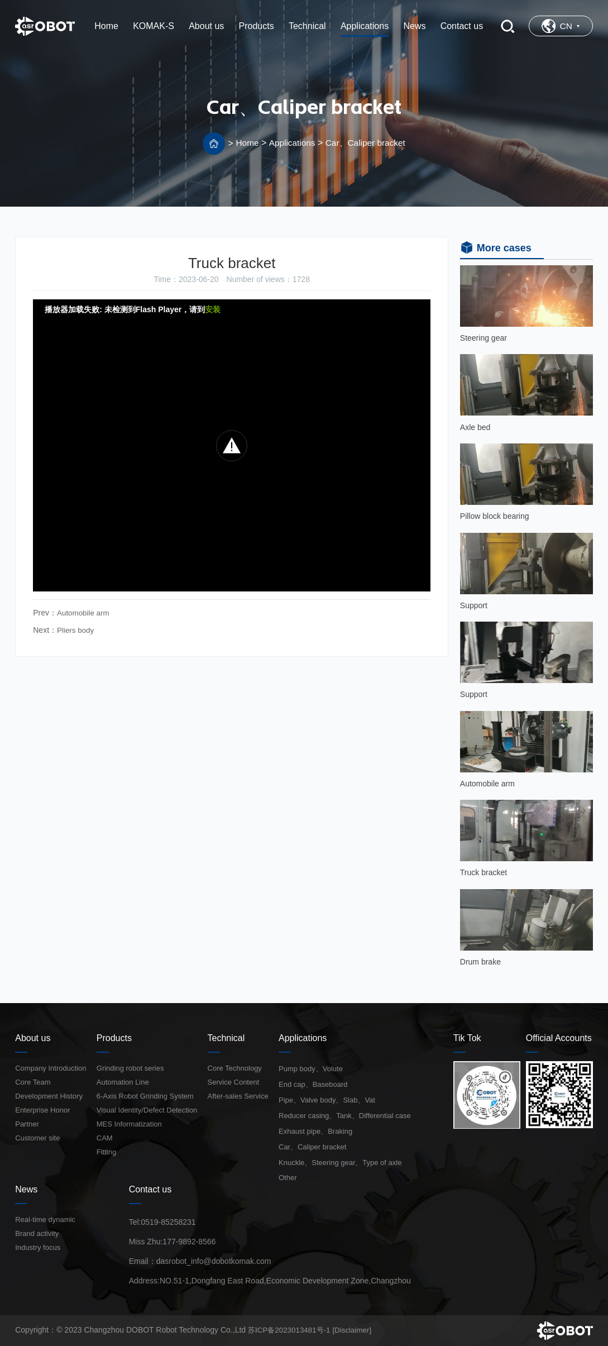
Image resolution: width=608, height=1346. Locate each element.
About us (32, 1038)
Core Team (32, 1082)
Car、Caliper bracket (366, 142)
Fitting (106, 1152)
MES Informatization (129, 1124)
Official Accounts (559, 1038)
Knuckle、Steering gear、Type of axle (340, 1162)
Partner (27, 1124)
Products (114, 1038)
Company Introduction (50, 1068)
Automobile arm (84, 612)
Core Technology (235, 1068)
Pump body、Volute (311, 1069)
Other (288, 1177)
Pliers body (76, 629)
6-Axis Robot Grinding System (145, 1096)
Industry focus (37, 1247)
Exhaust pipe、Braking (315, 1131)
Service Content (234, 1082)
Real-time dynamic (45, 1219)
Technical (226, 1038)
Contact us (150, 1189)
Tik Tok (467, 1038)
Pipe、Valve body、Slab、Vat (327, 1100)
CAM (105, 1138)
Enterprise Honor (42, 1110)
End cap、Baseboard (313, 1084)
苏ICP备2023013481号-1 (291, 1329)
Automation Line (123, 1082)
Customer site (37, 1138)
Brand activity (37, 1233)
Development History (49, 1096)
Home (245, 142)
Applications (290, 142)
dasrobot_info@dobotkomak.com (213, 1261)
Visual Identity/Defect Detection (147, 1110)
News (26, 1189)
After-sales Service (238, 1096)
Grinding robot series (130, 1068)
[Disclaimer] (357, 1329)
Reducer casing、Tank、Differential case (345, 1115)
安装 (213, 309)
